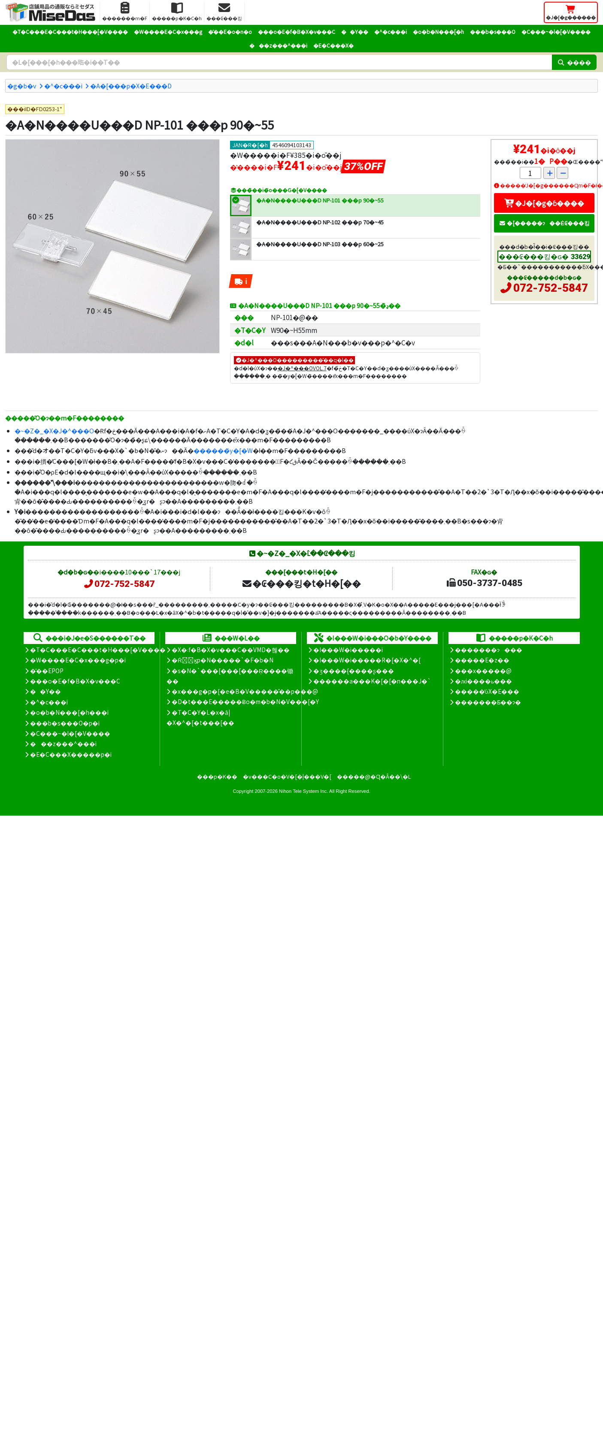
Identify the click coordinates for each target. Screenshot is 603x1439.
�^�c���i (390, 31)
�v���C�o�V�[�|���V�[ (287, 776)
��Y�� (354, 31)
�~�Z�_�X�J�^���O (54, 430)
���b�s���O (492, 31)
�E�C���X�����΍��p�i (71, 754)
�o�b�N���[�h (438, 31)
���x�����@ (483, 670)
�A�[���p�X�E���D (131, 85)
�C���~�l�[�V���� (556, 31)
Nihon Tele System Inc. (303, 791)
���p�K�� (217, 776)
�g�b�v (21, 85)
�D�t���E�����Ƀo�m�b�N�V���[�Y (245, 701)
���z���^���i (278, 45)
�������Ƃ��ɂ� (488, 702)
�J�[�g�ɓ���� (544, 203)
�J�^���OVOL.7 (302, 368)
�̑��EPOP (47, 670)
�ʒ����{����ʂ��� (353, 670)
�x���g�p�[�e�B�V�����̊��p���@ (245, 691)
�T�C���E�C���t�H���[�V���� (70, 31)
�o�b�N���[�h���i (69, 712)
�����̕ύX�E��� (487, 691)
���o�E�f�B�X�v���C (296, 31)
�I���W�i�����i (348, 649)
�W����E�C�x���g (168, 31)
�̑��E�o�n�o (230, 31)
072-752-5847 (550, 287)
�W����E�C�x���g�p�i (78, 660)
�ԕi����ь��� (483, 681)
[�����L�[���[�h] (279, 62)
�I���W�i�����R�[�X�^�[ (367, 660)
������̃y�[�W (223, 450)
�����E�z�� (482, 660)
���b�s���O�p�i (65, 723)
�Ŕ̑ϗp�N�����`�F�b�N (222, 660)
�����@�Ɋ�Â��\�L (374, 776)
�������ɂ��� (488, 649)
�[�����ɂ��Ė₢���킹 (544, 223)
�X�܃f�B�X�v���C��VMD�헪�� (231, 649)
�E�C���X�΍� (333, 45)
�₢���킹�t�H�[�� (301, 583)
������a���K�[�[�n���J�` (372, 681)
